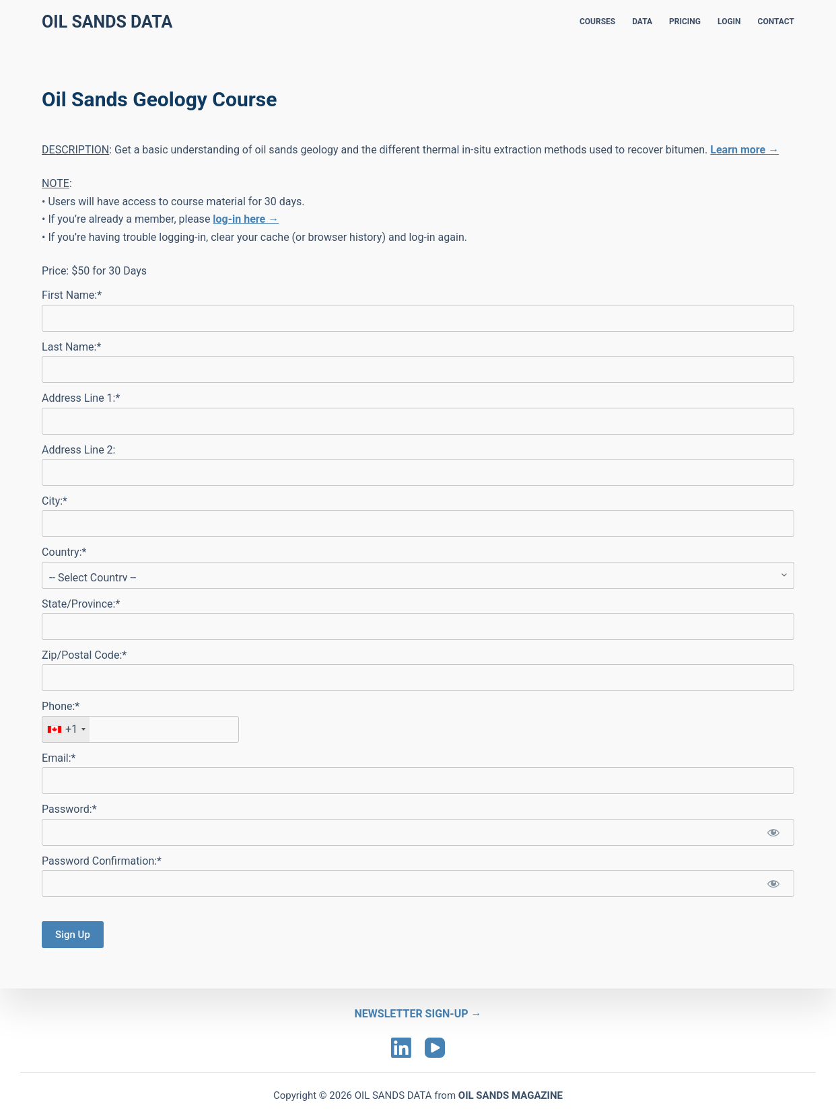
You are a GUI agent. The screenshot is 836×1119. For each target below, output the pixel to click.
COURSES (597, 21)
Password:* (69, 809)
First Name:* (72, 295)
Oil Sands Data (107, 22)
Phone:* (60, 706)
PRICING (685, 21)
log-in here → (246, 219)
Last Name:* (71, 346)
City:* (54, 501)
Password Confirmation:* (102, 861)
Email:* (58, 758)
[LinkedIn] (401, 1048)
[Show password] (773, 832)
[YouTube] (435, 1048)
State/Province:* (81, 604)
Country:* (64, 552)
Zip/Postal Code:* (84, 655)
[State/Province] (418, 626)
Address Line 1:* (81, 398)
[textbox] (140, 729)
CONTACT (776, 21)
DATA (642, 21)
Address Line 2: (78, 449)
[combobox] (66, 729)
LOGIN (729, 21)
